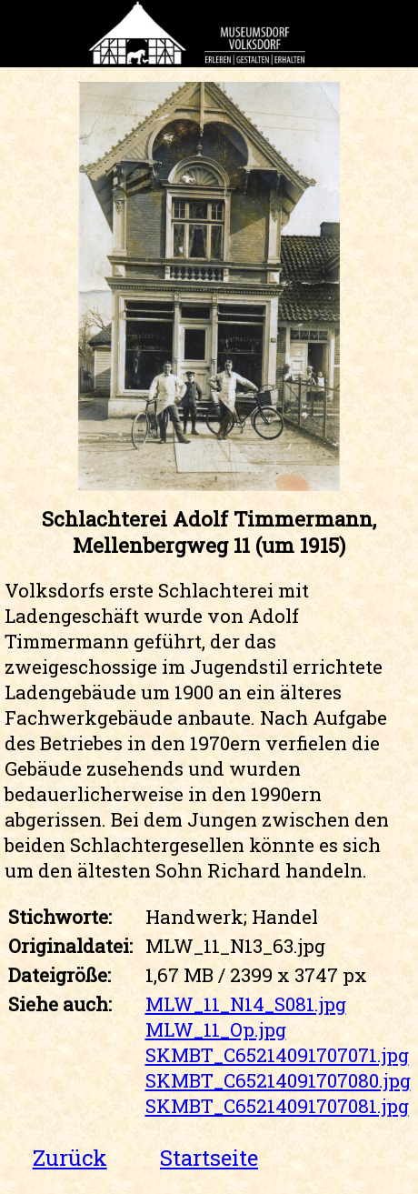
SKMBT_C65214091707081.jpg (277, 1106)
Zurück (70, 1157)
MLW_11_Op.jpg (215, 1029)
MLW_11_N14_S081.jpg (245, 1004)
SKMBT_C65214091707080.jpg (278, 1080)
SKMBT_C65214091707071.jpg (277, 1055)
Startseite (209, 1157)
